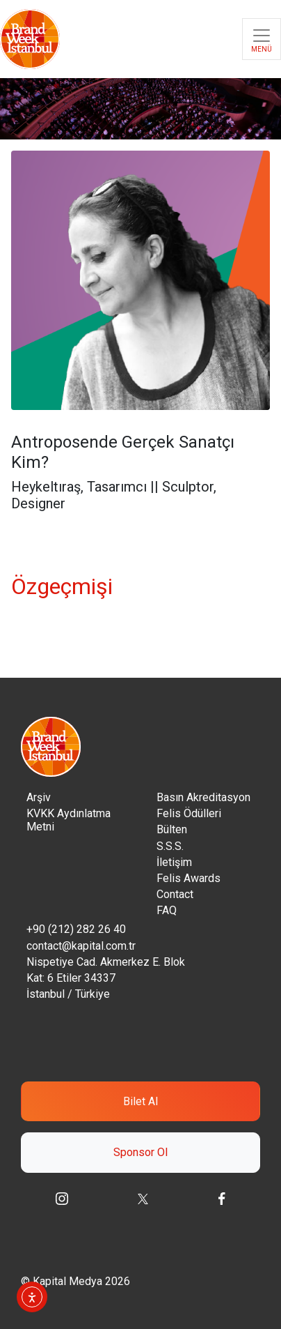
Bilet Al (140, 1101)
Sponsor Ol (140, 1152)
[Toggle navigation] (261, 39)
